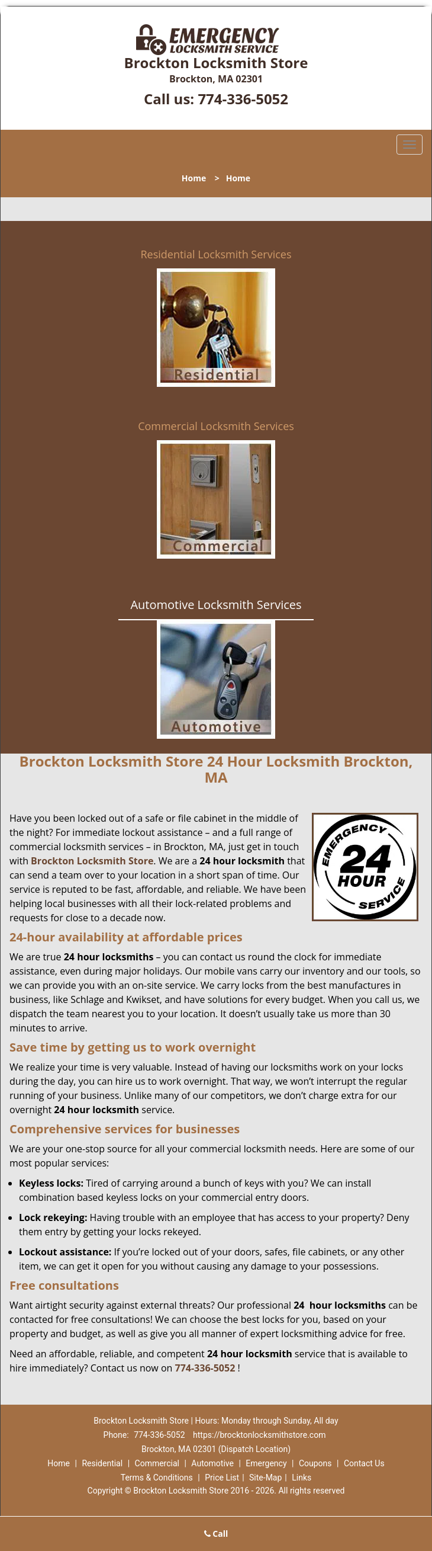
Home (194, 178)
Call (216, 1533)
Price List (222, 1477)
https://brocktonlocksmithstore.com (259, 1435)
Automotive (212, 1463)
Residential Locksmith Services (215, 254)
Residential (102, 1463)
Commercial (157, 1463)
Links (301, 1477)
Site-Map (265, 1477)
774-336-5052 (243, 98)
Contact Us (364, 1463)
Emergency (266, 1463)
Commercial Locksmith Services (216, 426)
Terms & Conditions (157, 1477)
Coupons (315, 1463)
